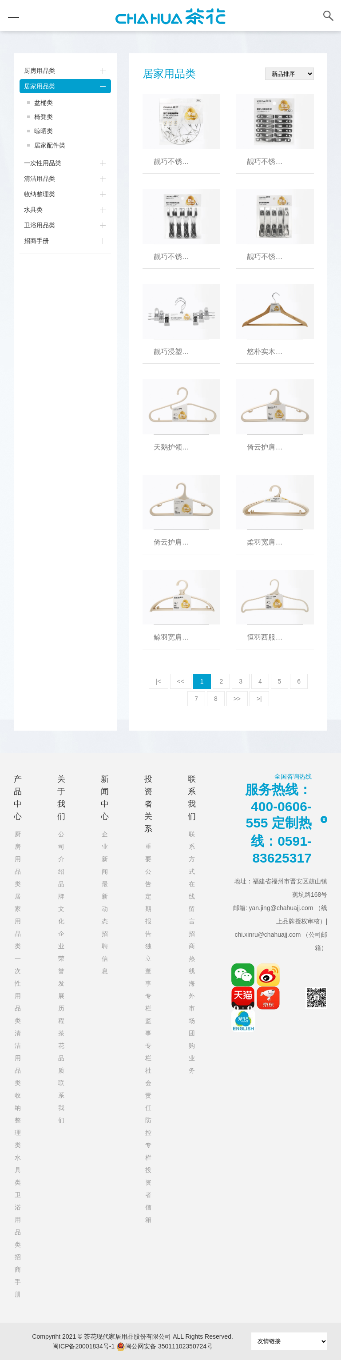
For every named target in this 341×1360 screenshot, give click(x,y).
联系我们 (61, 1101)
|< (158, 681)
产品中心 (18, 798)
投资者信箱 (148, 1194)
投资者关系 (148, 804)
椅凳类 (43, 116)
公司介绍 (61, 853)
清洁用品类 (39, 178)
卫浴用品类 (39, 225)
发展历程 (61, 1002)
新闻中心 (105, 798)
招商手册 (36, 240)
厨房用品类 (39, 70)
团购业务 (192, 1052)
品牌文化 (61, 902)
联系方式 (192, 853)
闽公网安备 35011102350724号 (164, 1346)
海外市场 (192, 1002)
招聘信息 (105, 952)
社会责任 (148, 1089)
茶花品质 (61, 1052)
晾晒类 (43, 131)
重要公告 (148, 865)
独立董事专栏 (148, 977)
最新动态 (105, 902)
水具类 (33, 209)
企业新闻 (105, 853)
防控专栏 (148, 1139)
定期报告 (148, 915)
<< (180, 681)
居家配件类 (49, 145)
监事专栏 (148, 1039)
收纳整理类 (39, 194)
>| (259, 698)
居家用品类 (39, 86)
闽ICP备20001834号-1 (83, 1346)
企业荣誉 (61, 952)
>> (237, 698)
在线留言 (192, 902)
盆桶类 (43, 102)
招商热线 (192, 952)
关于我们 (61, 798)
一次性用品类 (42, 163)
